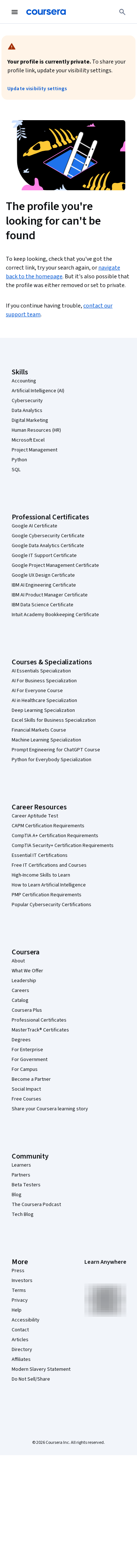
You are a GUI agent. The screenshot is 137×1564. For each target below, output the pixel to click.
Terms (19, 1290)
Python (19, 460)
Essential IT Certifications (40, 855)
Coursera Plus (27, 1010)
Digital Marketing (30, 420)
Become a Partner (31, 1079)
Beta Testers (26, 1185)
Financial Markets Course (39, 730)
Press (18, 1270)
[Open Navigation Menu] (14, 12)
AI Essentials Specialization (41, 671)
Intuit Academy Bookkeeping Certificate (55, 614)
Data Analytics (27, 410)
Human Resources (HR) (36, 430)
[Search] (122, 12)
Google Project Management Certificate (55, 565)
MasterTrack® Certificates (40, 1030)
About (18, 961)
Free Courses (26, 1099)
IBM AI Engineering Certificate (44, 585)
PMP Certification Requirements (46, 895)
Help (17, 1310)
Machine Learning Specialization (46, 740)
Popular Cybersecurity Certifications (51, 904)
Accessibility (25, 1320)
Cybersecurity (27, 400)
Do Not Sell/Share (31, 1379)
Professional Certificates (39, 1020)
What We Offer (27, 970)
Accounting (24, 381)
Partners (21, 1175)
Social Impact (26, 1089)
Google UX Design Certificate (43, 575)
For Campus (25, 1069)
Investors (22, 1280)
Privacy (20, 1300)
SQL (16, 469)
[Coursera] (46, 12)
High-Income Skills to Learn (41, 875)
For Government (29, 1059)
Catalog (20, 1000)
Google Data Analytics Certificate (48, 545)
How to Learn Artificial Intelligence (49, 885)
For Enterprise (27, 1049)
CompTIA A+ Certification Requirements (55, 835)
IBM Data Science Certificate (42, 605)
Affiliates (21, 1359)
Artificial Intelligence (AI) (38, 390)
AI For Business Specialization (44, 680)
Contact (20, 1330)
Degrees (21, 1040)
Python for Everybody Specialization (51, 759)
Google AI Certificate (34, 526)
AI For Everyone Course (37, 690)
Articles (20, 1339)
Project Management (34, 450)
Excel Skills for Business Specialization (54, 720)
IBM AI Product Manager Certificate (50, 595)
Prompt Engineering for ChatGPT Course (56, 750)
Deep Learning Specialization (43, 710)
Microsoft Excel (28, 440)
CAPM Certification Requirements (48, 825)
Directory (22, 1349)
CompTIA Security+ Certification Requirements (63, 845)
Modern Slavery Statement (41, 1369)
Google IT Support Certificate (44, 555)
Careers (20, 990)
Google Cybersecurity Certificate (48, 535)
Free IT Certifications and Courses (49, 865)
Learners (21, 1165)
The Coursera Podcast (36, 1204)
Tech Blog (23, 1214)
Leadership (24, 980)
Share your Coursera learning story (50, 1109)
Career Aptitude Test (35, 816)
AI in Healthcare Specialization (44, 700)
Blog (17, 1194)
